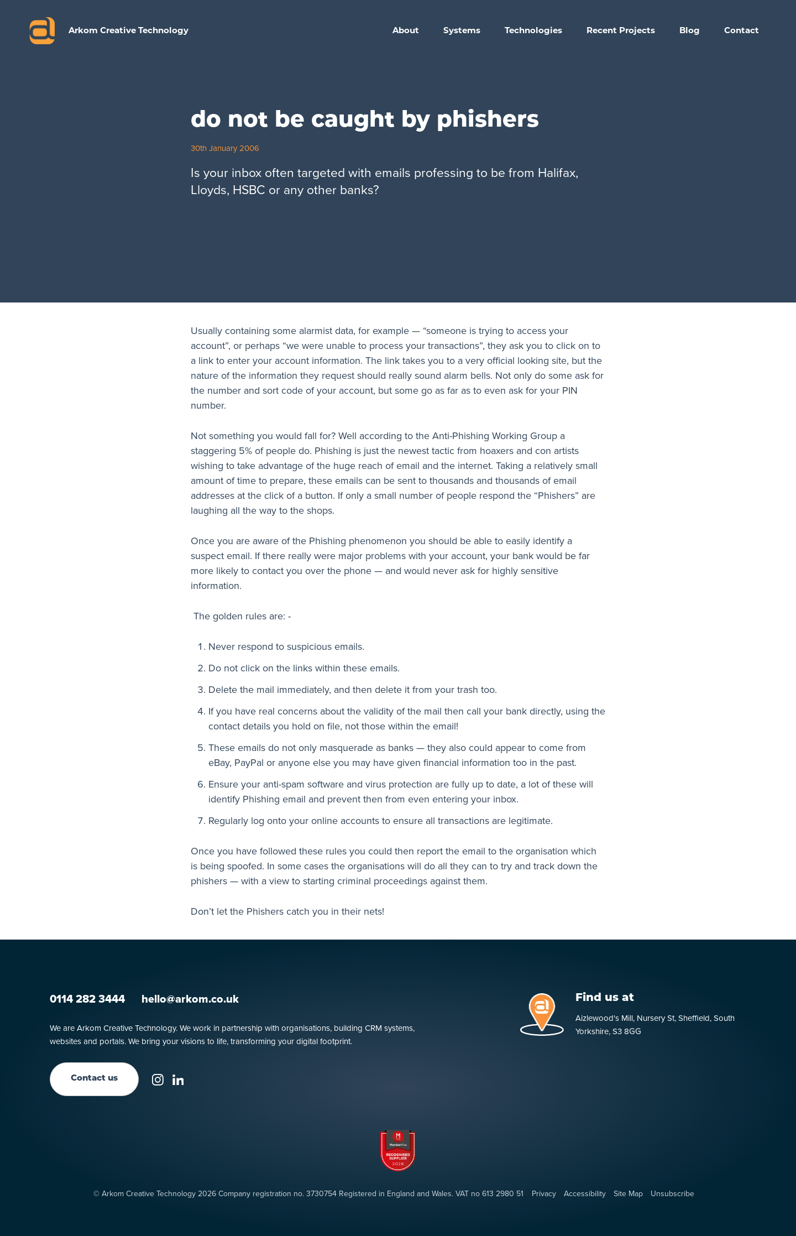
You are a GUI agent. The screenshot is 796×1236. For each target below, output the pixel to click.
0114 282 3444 (87, 998)
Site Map (628, 1194)
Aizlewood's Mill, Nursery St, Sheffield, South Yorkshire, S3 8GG (655, 1024)
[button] (462, 30)
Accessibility (585, 1194)
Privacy (544, 1194)
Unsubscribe (672, 1194)
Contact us (94, 1079)
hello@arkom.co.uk (190, 998)
